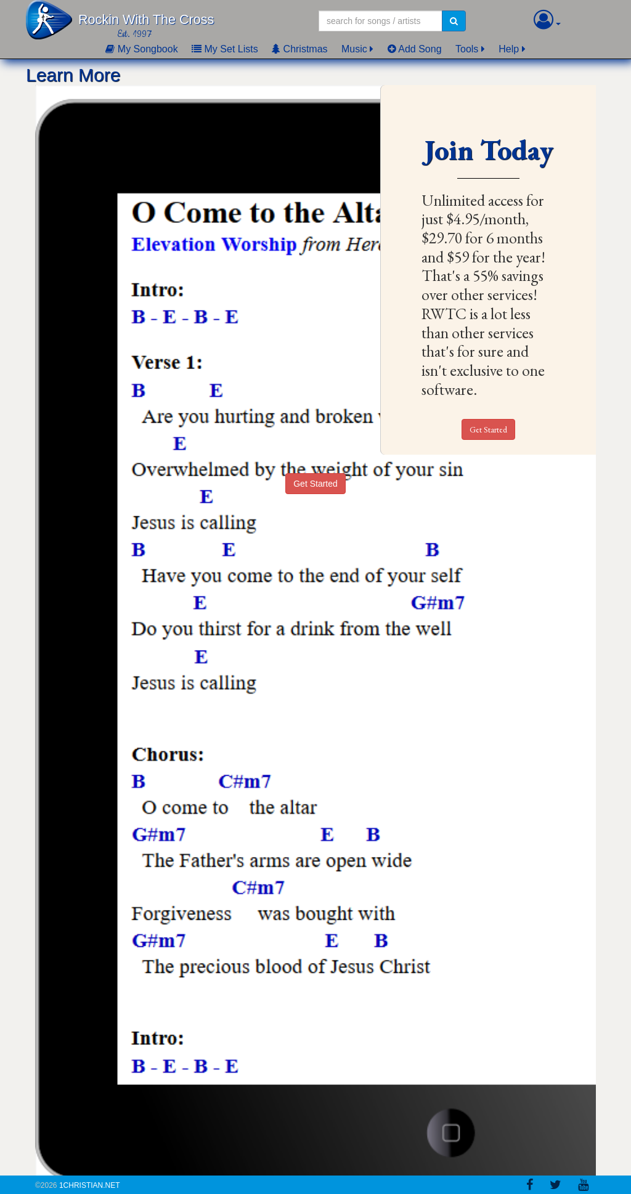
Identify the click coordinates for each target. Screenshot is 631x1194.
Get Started (488, 429)
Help (509, 49)
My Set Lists (225, 49)
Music (354, 49)
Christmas (299, 49)
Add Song (415, 49)
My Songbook (141, 49)
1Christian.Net (89, 1185)
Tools (466, 49)
